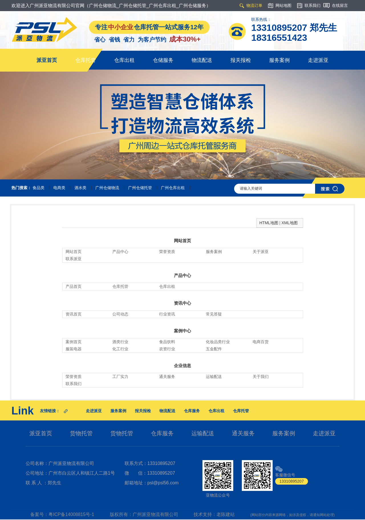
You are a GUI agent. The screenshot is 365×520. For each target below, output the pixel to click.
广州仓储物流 (107, 187)
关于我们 (261, 376)
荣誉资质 (167, 251)
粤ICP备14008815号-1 (71, 514)
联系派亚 (74, 258)
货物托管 (81, 433)
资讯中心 (182, 303)
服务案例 (279, 60)
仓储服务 (163, 60)
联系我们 (74, 383)
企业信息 (182, 365)
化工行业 (120, 349)
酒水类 (80, 187)
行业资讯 (167, 314)
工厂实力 (120, 376)
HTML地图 (268, 222)
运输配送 (214, 376)
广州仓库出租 (173, 187)
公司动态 (120, 314)
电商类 (59, 187)
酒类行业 (120, 341)
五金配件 (214, 349)
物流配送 (202, 60)
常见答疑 (214, 314)
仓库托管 (85, 60)
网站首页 (182, 240)
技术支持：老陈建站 (214, 514)
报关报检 (240, 60)
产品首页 (74, 286)
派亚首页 (46, 60)
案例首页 (74, 341)
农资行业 (167, 349)
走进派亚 (318, 60)
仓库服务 (192, 410)
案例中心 (182, 330)
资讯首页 (74, 314)
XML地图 (289, 222)
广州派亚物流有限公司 (155, 514)
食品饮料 (167, 341)
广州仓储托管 (140, 187)
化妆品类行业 (218, 341)
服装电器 (74, 349)
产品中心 (120, 251)
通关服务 (167, 376)
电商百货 (261, 341)
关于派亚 (261, 251)
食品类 (38, 187)
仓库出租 (124, 60)
